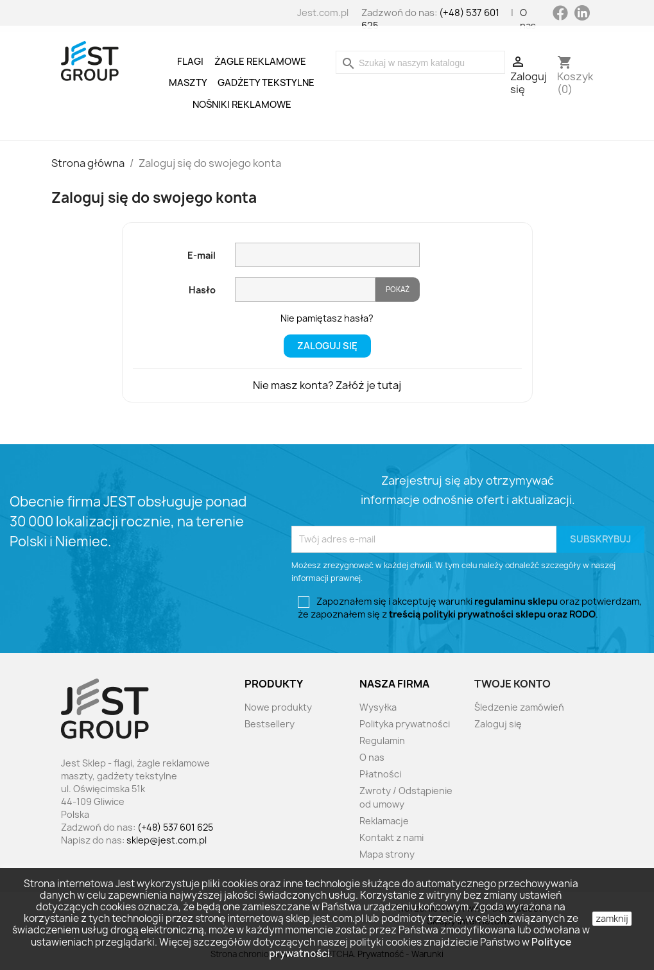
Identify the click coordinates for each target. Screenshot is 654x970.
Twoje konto (512, 684)
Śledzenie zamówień (519, 707)
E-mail (201, 255)
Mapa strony (387, 854)
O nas (528, 19)
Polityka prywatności (404, 724)
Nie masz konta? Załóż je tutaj (327, 385)
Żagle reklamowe (260, 61)
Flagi (190, 61)
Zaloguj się (327, 346)
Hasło (202, 290)
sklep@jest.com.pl (166, 840)
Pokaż (397, 289)
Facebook (560, 18)
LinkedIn (582, 13)
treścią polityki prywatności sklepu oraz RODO (492, 614)
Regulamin (382, 740)
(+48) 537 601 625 (175, 827)
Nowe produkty (278, 707)
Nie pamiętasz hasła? (327, 318)
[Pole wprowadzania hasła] (305, 289)
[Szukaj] (420, 62)
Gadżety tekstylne (266, 82)
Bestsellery (270, 724)
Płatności (380, 774)
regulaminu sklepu (516, 601)
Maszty (188, 82)
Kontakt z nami (391, 837)
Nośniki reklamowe (242, 104)
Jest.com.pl (323, 12)
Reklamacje (384, 821)
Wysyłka (378, 707)
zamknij (612, 918)
